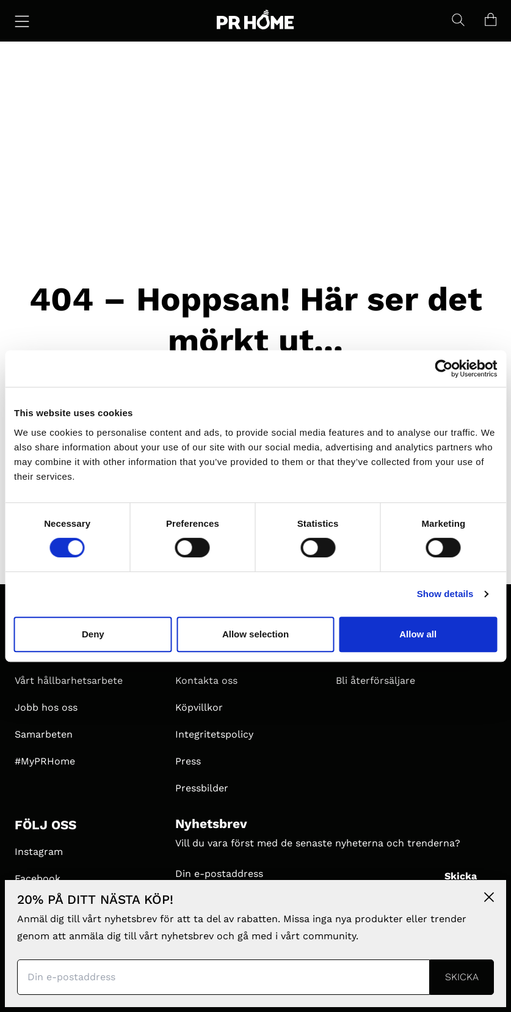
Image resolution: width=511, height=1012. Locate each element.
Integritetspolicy (214, 734)
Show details (445, 593)
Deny (93, 634)
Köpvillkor (199, 707)
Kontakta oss (206, 680)
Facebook (37, 878)
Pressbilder (201, 788)
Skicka (460, 876)
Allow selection (255, 634)
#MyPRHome (45, 761)
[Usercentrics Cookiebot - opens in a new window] (443, 368)
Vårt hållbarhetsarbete (69, 680)
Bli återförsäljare (375, 680)
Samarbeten (44, 734)
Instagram (39, 851)
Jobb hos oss (46, 707)
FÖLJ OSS (45, 825)
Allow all (418, 634)
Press (188, 761)
